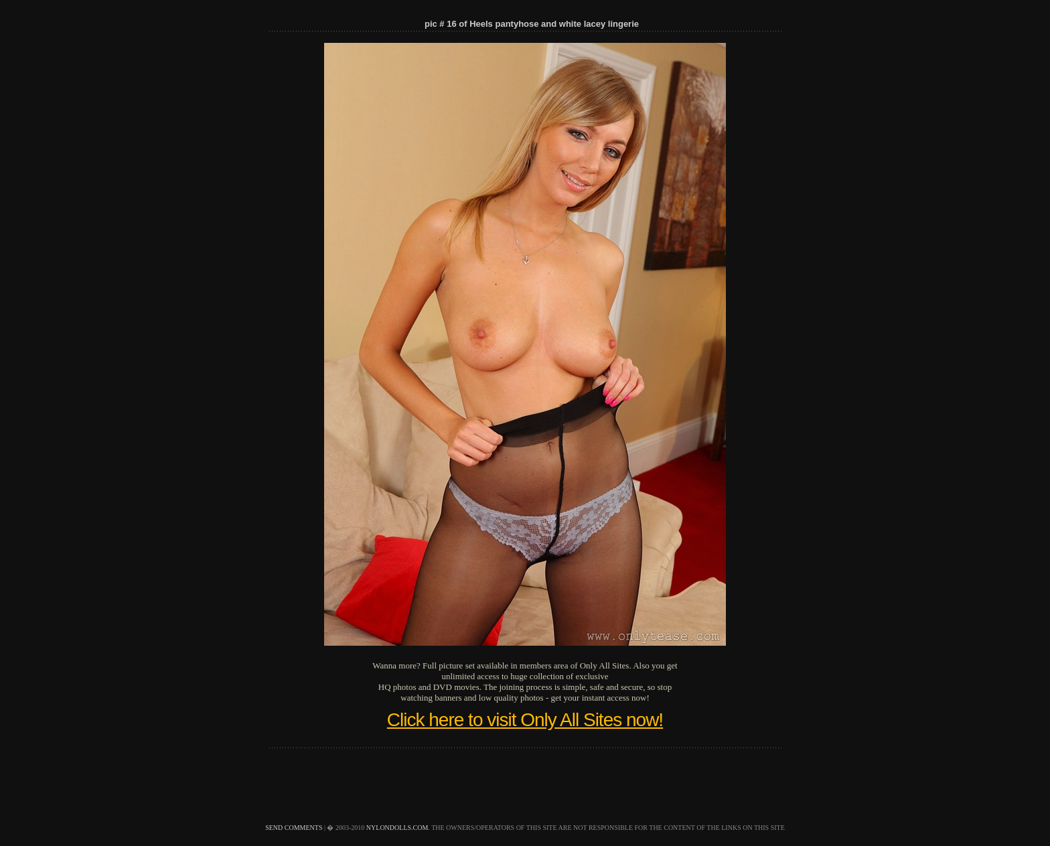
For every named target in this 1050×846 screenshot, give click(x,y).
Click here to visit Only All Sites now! (525, 719)
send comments (293, 827)
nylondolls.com (397, 827)
